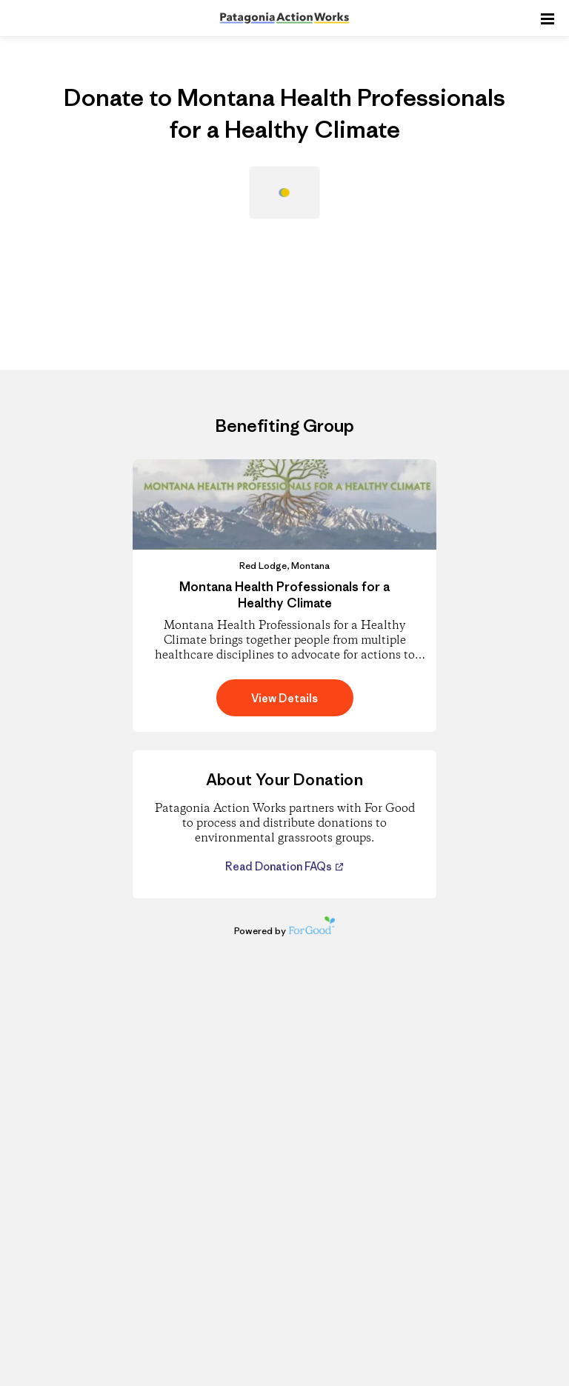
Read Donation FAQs (279, 866)
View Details (284, 698)
